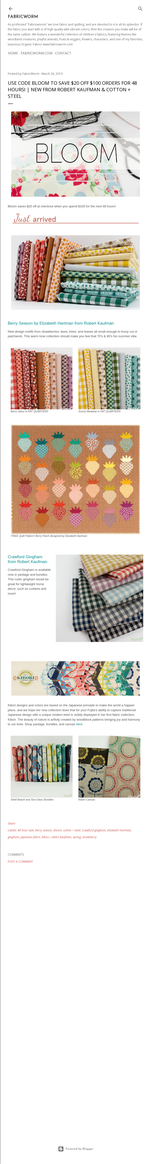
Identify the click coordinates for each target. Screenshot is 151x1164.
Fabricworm (23, 17)
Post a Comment (20, 862)
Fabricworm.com (36, 53)
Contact (63, 53)
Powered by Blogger (75, 1149)
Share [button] (11, 823)
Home (13, 53)
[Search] (140, 8)
